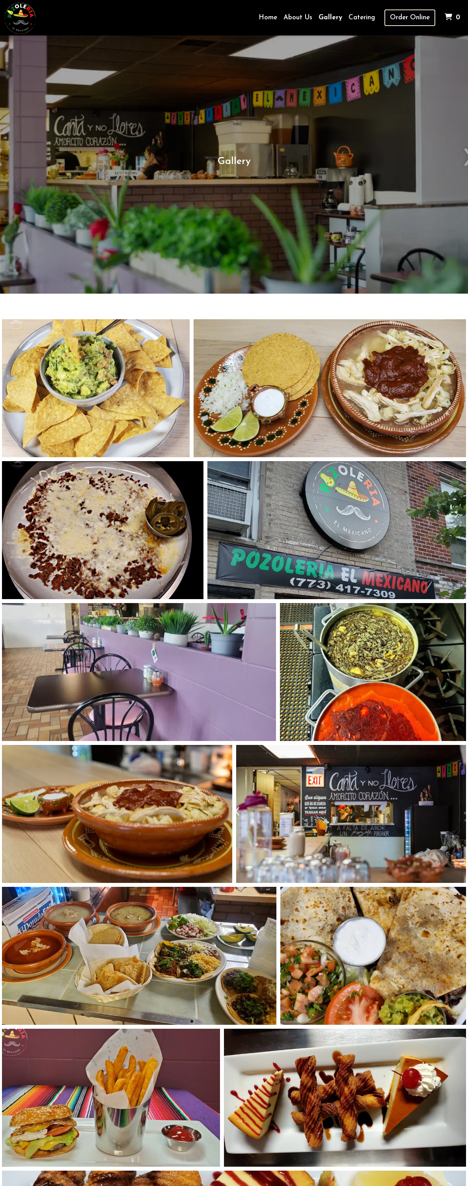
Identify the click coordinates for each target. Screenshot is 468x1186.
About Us (297, 17)
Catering (362, 17)
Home (268, 17)
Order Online (410, 17)
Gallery (330, 17)
